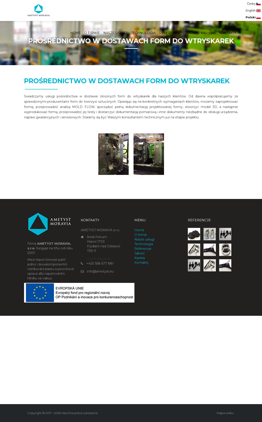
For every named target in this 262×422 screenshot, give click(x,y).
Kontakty (227, 33)
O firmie (92, 33)
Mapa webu (225, 413)
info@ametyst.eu (100, 271)
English (253, 10)
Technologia (143, 33)
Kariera (208, 33)
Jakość (191, 33)
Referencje (170, 33)
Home (75, 33)
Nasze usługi (115, 33)
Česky (254, 3)
